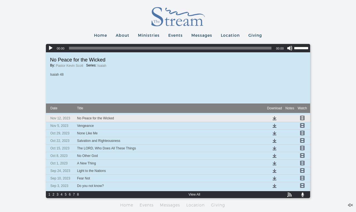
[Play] (50, 48)
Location (230, 35)
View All (194, 194)
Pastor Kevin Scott (69, 66)
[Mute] (290, 48)
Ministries (149, 35)
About (122, 35)
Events (175, 35)
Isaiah (101, 66)
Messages (201, 35)
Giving (255, 35)
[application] (178, 48)
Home (100, 35)
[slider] (170, 48)
